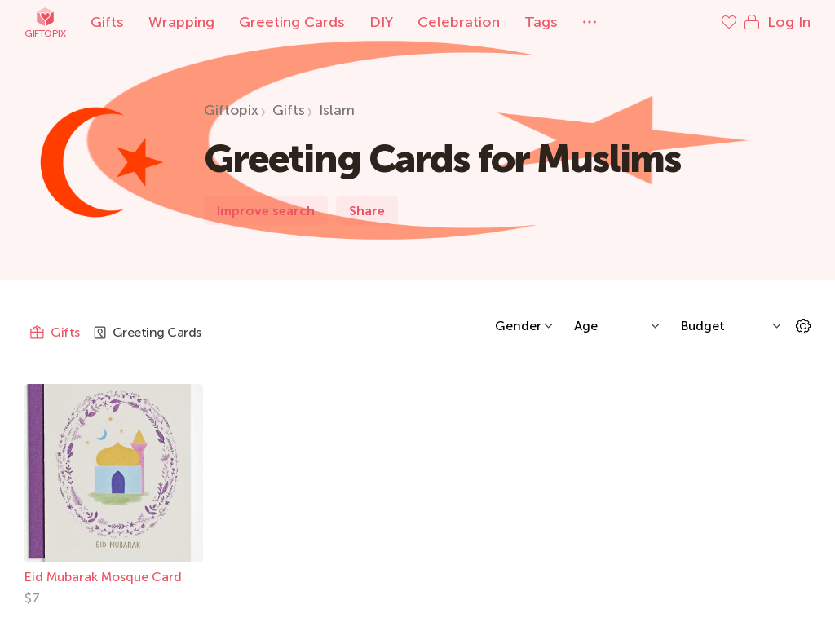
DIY (381, 22)
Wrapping (181, 22)
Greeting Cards (292, 22)
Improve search (266, 210)
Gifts (107, 22)
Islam (337, 110)
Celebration (459, 22)
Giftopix (44, 22)
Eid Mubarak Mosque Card (103, 576)
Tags (541, 22)
